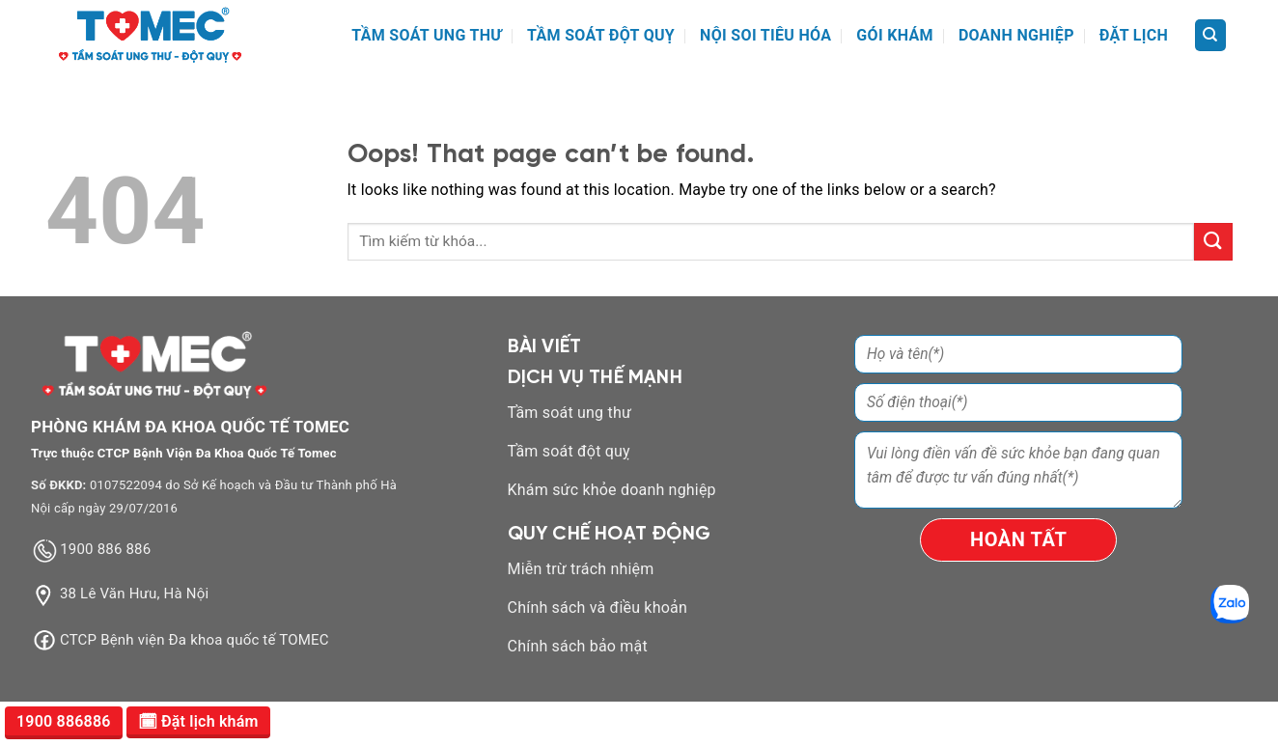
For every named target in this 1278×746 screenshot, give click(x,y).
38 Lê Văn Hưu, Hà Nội (134, 594)
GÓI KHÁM (894, 35)
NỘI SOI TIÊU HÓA (765, 35)
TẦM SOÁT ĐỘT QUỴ (601, 35)
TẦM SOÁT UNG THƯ (426, 35)
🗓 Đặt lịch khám (198, 721)
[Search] (1211, 35)
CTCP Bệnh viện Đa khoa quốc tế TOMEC (194, 640)
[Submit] (1213, 242)
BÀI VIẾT (545, 347)
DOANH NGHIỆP (1016, 35)
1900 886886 (63, 721)
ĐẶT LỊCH (1133, 35)
